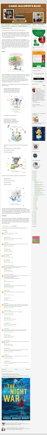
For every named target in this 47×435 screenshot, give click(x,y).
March (35, 207)
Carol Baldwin (6, 237)
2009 (34, 221)
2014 (34, 215)
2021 (34, 176)
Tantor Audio (15, 42)
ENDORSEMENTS (41, 24)
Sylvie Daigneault (20, 78)
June (35, 203)
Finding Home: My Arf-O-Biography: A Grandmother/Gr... (39, 195)
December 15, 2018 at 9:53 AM (8, 262)
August (35, 200)
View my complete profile (36, 102)
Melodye (5, 303)
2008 (34, 222)
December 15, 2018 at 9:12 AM (8, 234)
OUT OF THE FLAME (15, 24)
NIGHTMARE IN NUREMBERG (26, 24)
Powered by (38, 81)
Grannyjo (5, 328)
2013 (34, 216)
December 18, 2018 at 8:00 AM (8, 363)
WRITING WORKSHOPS (23, 26)
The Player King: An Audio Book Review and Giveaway (38, 184)
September (36, 199)
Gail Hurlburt (6, 290)
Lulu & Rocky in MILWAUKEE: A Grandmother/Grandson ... (38, 189)
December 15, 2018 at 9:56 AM (8, 271)
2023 (34, 173)
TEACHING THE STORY (5, 26)
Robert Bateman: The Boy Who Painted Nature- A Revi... (38, 193)
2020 (34, 177)
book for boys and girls (7, 227)
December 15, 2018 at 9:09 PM (8, 325)
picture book (9, 228)
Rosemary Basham (7, 254)
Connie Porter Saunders (8, 265)
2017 (34, 211)
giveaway (24, 227)
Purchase (6, 75)
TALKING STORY (14, 26)
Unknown (5, 354)
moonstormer (6, 340)
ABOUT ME (34, 24)
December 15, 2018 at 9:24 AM (8, 246)
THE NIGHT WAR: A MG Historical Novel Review (10, 374)
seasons (12, 228)
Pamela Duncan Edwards (7, 78)
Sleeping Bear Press (17, 228)
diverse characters (20, 227)
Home (3, 24)
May (35, 204)
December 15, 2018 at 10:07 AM (8, 287)
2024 (34, 172)
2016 (34, 212)
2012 (34, 217)
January (35, 209)
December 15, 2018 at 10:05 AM (8, 281)
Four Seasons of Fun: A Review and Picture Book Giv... (39, 187)
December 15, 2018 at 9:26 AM (8, 251)
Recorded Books (23, 42)
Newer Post (4, 369)
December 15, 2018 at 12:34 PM (8, 307)
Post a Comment (5, 365)
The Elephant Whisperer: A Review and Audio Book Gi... (39, 191)
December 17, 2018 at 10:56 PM (8, 358)
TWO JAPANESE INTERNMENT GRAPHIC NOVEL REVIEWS (15, 427)
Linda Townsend (6, 310)
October (35, 198)
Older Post (28, 369)
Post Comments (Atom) (9, 371)
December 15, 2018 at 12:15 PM (8, 300)
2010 (34, 220)
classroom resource (14, 227)
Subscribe (39, 78)
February (35, 208)
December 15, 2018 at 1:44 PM (8, 320)
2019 (34, 178)
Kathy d (5, 242)
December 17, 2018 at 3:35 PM (8, 345)
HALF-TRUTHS (7, 24)
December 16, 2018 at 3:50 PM (8, 337)
